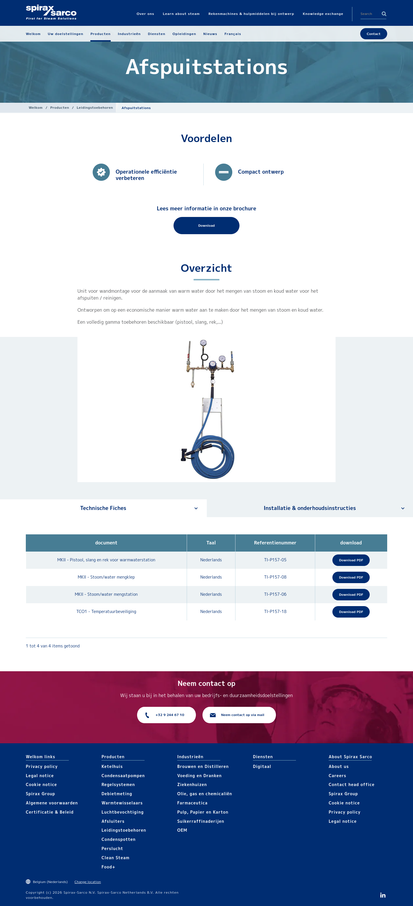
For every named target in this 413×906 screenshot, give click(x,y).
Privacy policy (42, 766)
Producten (59, 107)
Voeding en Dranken (199, 775)
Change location (88, 881)
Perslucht (112, 848)
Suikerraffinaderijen (200, 821)
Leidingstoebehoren (95, 107)
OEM (182, 830)
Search (384, 13)
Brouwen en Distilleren (203, 766)
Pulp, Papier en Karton (202, 812)
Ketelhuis (112, 766)
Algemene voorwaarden (52, 803)
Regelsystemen (118, 784)
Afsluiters (113, 821)
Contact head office (352, 784)
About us (339, 766)
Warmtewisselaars (122, 803)
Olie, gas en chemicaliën (204, 793)
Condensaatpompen (123, 775)
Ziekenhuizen (192, 784)
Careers (337, 775)
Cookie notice (41, 784)
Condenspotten (119, 839)
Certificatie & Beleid (50, 812)
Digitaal (262, 766)
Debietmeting (117, 793)
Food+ (108, 867)
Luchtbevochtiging (123, 812)
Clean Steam (116, 857)
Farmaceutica (192, 803)
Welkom (36, 107)
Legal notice (40, 775)
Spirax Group (40, 793)
